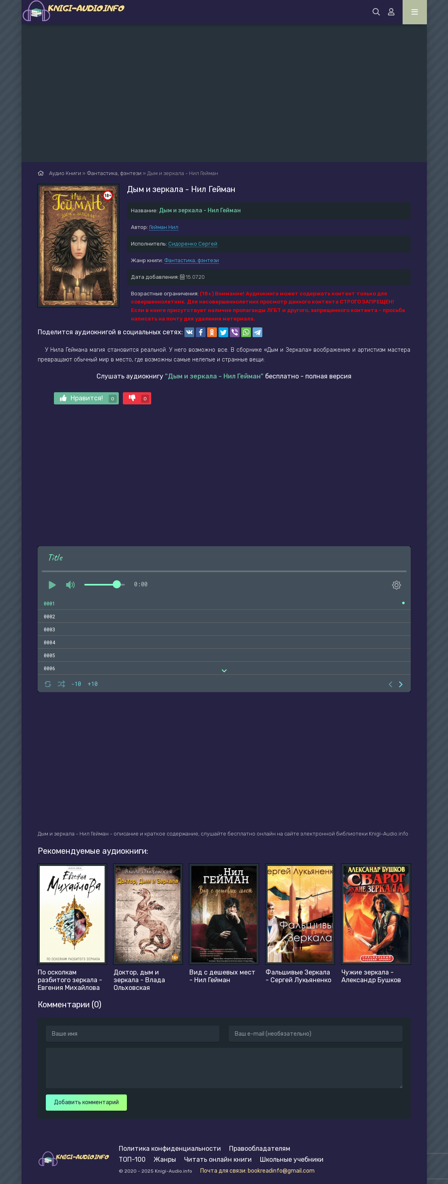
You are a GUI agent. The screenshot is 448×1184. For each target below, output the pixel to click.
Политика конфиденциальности (170, 1148)
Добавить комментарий (86, 1102)
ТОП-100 (132, 1159)
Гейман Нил (163, 227)
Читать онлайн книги (218, 1159)
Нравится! (88, 398)
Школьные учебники (292, 1159)
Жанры (165, 1159)
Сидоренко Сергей (192, 244)
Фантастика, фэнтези (191, 260)
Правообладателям (259, 1148)
